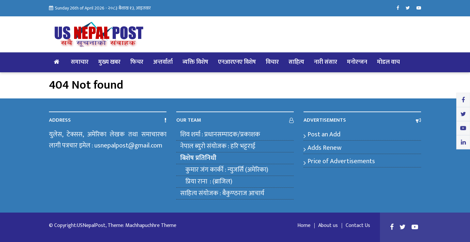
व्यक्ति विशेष (195, 62)
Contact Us (358, 225)
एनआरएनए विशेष (237, 62)
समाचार (79, 62)
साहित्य (296, 62)
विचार (272, 62)
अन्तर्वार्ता (163, 62)
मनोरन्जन (357, 62)
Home (303, 225)
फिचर (136, 62)
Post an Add (323, 134)
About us (328, 225)
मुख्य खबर (109, 62)
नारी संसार (325, 62)
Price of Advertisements (341, 161)
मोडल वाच (388, 62)
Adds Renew (324, 147)
